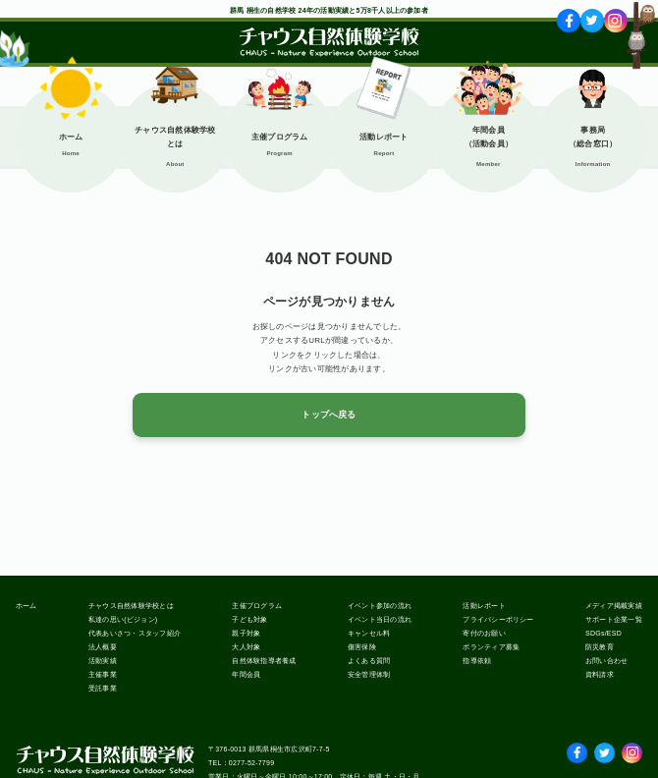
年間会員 (246, 674)
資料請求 (599, 674)
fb (569, 20)
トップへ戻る (329, 414)
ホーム (71, 137)
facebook (577, 749)
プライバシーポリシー (498, 619)
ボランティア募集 (491, 646)
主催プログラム (279, 137)
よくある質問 (369, 660)
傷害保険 (362, 646)
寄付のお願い (484, 633)
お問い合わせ (606, 660)
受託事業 (102, 688)
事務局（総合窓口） (593, 137)
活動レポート (383, 137)
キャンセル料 (369, 633)
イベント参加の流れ (379, 605)
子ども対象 (249, 619)
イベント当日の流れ (379, 619)
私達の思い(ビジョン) (122, 619)
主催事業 (102, 674)
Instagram (632, 749)
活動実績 (102, 660)
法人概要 (102, 646)
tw (592, 20)
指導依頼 (477, 660)
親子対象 (246, 633)
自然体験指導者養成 (264, 660)
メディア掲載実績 (613, 605)
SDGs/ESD (603, 633)
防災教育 (599, 646)
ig (615, 20)
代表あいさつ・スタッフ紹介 (134, 633)
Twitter (604, 749)
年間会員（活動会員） (489, 137)
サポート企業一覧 (613, 619)
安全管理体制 (369, 674)
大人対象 (246, 646)
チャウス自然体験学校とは (175, 137)
